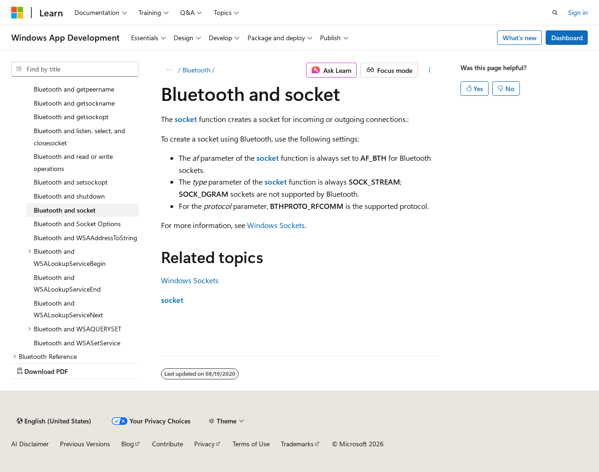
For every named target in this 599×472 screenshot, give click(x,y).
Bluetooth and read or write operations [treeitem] (73, 162)
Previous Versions (85, 443)
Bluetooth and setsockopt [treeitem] (71, 182)
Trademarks (297, 443)
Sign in (578, 12)
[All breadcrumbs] (169, 70)
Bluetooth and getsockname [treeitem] (74, 103)
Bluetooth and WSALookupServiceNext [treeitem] (68, 309)
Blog (127, 443)
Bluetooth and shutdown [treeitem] (69, 196)
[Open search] (555, 12)
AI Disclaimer (30, 443)
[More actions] (430, 70)
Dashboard (567, 37)
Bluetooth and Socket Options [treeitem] (77, 223)
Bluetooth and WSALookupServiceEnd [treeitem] (67, 283)
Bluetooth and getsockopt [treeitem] (71, 116)
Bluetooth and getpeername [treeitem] (74, 89)
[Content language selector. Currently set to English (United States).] (54, 421)
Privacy (204, 443)
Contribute (167, 443)
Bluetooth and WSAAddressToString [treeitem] (85, 237)
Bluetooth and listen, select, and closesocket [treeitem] (79, 136)
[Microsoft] (17, 13)
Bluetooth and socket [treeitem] (64, 210)
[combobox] (75, 69)
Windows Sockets (276, 225)
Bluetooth (197, 69)
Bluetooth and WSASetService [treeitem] (77, 342)
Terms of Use (251, 443)
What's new (520, 37)
